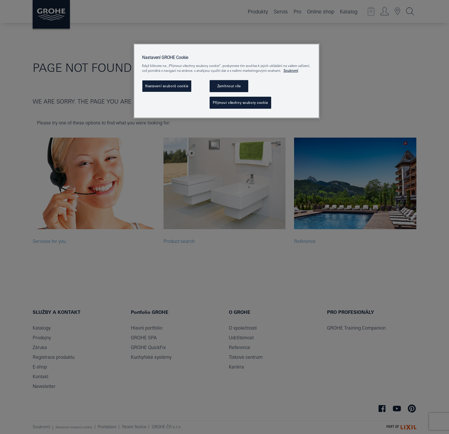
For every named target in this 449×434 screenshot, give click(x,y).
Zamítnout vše (229, 86)
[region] (226, 81)
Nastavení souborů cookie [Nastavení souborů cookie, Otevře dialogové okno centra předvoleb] (166, 86)
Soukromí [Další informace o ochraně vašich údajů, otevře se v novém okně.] (290, 70)
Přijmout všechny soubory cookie (240, 102)
